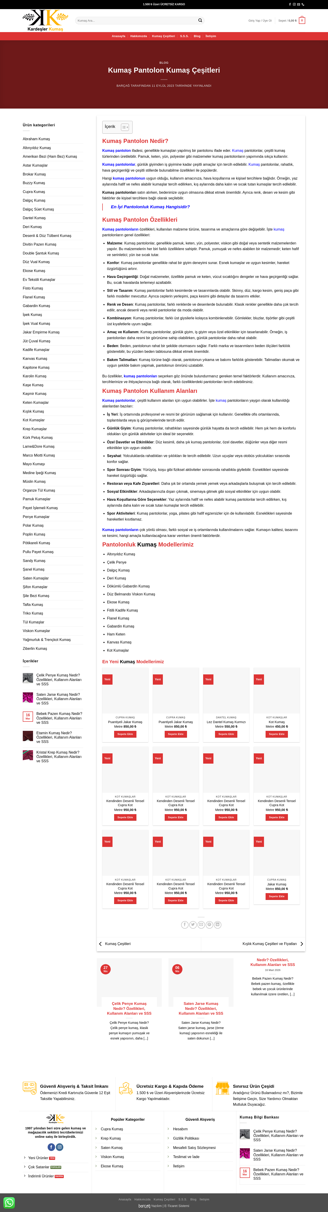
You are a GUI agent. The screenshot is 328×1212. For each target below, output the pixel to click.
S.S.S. (184, 36)
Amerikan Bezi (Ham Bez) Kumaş (50, 156)
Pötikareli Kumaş (36, 543)
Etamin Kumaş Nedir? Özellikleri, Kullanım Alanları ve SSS (59, 737)
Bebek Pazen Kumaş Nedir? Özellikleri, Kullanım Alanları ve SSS (59, 718)
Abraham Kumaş (36, 139)
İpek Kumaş (32, 315)
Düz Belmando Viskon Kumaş (131, 594)
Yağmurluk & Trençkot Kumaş (47, 640)
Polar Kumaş (33, 525)
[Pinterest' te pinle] (209, 925)
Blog (197, 36)
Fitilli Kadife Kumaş (122, 610)
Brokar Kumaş (34, 174)
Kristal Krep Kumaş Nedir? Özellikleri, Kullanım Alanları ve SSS (59, 756)
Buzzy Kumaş (34, 183)
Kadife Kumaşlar (36, 350)
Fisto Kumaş (33, 288)
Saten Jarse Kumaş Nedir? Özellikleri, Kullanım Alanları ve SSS (59, 699)
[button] (260, 21)
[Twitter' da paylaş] (193, 925)
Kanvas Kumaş (35, 359)
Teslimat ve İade (186, 1157)
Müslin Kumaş (34, 481)
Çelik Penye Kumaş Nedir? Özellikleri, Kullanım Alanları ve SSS (59, 679)
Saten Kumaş (112, 1148)
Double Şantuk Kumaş (41, 253)
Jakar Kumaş (276, 884)
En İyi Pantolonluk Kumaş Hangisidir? (150, 206)
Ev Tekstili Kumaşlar (39, 280)
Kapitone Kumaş (36, 367)
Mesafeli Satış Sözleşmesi (194, 1148)
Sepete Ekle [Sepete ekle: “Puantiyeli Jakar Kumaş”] (125, 734)
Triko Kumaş (33, 613)
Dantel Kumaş (34, 218)
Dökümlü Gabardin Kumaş (128, 586)
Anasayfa (118, 36)
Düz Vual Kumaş (36, 262)
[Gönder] (200, 21)
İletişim (211, 36)
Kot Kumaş (277, 722)
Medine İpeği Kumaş (39, 473)
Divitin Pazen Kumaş (39, 244)
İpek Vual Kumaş (36, 323)
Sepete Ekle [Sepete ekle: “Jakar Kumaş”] (276, 896)
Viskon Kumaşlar (36, 631)
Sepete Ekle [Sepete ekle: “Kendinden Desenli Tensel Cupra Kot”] (125, 817)
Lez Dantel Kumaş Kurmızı (226, 722)
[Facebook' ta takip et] (290, 4)
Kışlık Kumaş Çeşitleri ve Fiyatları (274, 944)
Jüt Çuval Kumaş (36, 341)
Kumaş (237, 150)
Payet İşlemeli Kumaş (40, 508)
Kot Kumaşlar (34, 420)
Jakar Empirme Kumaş (41, 332)
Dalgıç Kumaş (34, 200)
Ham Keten (116, 634)
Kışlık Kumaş (33, 411)
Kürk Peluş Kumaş (38, 438)
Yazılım (156, 1206)
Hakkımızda (138, 36)
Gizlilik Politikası (186, 1138)
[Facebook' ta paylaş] (185, 925)
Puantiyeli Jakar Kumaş (125, 722)
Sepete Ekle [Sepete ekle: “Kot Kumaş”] (276, 734)
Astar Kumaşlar (35, 165)
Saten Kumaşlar (36, 578)
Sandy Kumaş (34, 561)
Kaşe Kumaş (33, 385)
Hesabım (180, 1129)
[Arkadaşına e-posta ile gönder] (201, 925)
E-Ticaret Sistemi (176, 1206)
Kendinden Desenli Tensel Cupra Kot (125, 803)
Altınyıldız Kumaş (37, 148)
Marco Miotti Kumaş (39, 455)
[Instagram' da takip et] (294, 4)
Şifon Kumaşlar (35, 587)
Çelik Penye (116, 562)
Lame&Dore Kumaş (39, 446)
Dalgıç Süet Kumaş (38, 209)
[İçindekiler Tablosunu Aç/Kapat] (123, 127)
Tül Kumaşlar (33, 622)
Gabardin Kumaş (36, 306)
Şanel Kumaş (33, 569)
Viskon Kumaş (112, 1157)
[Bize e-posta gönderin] (298, 4)
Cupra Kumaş (34, 192)
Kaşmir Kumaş (34, 394)
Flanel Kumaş (34, 297)
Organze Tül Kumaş (39, 490)
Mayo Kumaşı (34, 464)
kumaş (279, 229)
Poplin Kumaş (34, 534)
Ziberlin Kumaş (35, 648)
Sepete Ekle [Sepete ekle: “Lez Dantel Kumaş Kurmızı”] (226, 734)
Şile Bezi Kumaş (36, 596)
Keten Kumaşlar (36, 402)
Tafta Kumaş (33, 605)
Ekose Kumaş (34, 271)
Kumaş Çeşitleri (163, 36)
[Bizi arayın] (303, 4)
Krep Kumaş (111, 1138)
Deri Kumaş (32, 227)
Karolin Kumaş (34, 376)
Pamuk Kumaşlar (37, 499)
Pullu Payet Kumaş (38, 552)
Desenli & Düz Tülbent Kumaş (47, 236)
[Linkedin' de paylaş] (217, 925)
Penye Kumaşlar (36, 517)
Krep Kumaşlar (35, 429)
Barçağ (123, 85)
